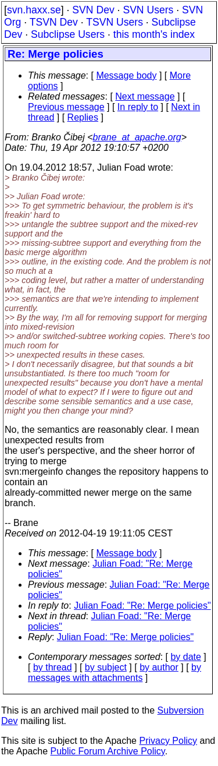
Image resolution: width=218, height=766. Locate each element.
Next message (144, 96)
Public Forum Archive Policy (108, 751)
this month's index (154, 34)
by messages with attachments (114, 672)
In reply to (137, 107)
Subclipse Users (68, 34)
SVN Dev (93, 10)
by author (159, 667)
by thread (52, 667)
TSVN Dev (54, 22)
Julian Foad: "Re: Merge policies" (142, 605)
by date (185, 657)
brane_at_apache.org (137, 137)
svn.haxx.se (34, 10)
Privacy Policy (168, 741)
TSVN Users (114, 22)
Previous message (66, 107)
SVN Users (148, 10)
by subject (106, 667)
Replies (82, 117)
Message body (126, 75)
